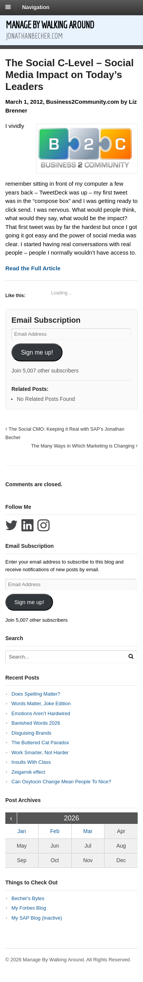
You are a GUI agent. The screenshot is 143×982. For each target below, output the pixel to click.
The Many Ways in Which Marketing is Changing (84, 446)
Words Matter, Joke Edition (41, 703)
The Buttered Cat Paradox (40, 742)
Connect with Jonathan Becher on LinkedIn (27, 525)
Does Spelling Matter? (35, 694)
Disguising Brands (31, 733)
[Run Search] (131, 656)
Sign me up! (37, 352)
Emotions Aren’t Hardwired (40, 713)
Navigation (36, 7)
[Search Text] (64, 657)
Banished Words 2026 (35, 723)
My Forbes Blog (28, 908)
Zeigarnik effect (28, 772)
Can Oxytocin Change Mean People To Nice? (61, 781)
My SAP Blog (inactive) (36, 918)
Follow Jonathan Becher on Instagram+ (43, 525)
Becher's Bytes (27, 898)
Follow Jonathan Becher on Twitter (11, 525)
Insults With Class (31, 762)
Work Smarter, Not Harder (40, 752)
